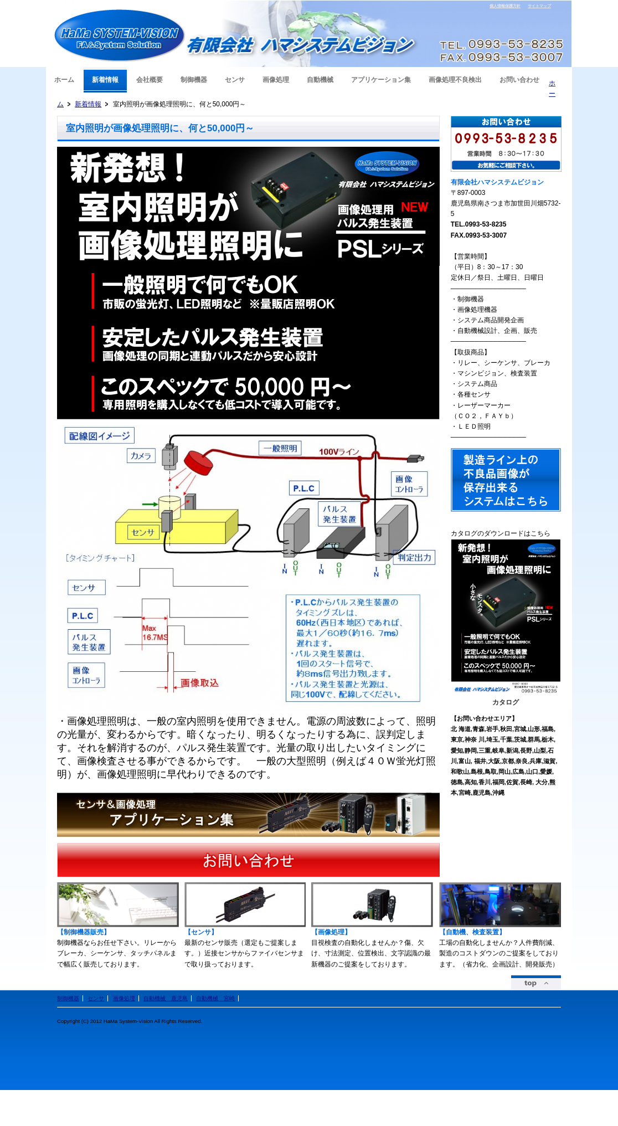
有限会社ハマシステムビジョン (120, 35)
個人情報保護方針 (505, 6)
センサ (95, 998)
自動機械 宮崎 (215, 998)
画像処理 (124, 998)
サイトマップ (539, 6)
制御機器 (68, 998)
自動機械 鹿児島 (165, 998)
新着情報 (88, 104)
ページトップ (536, 982)
